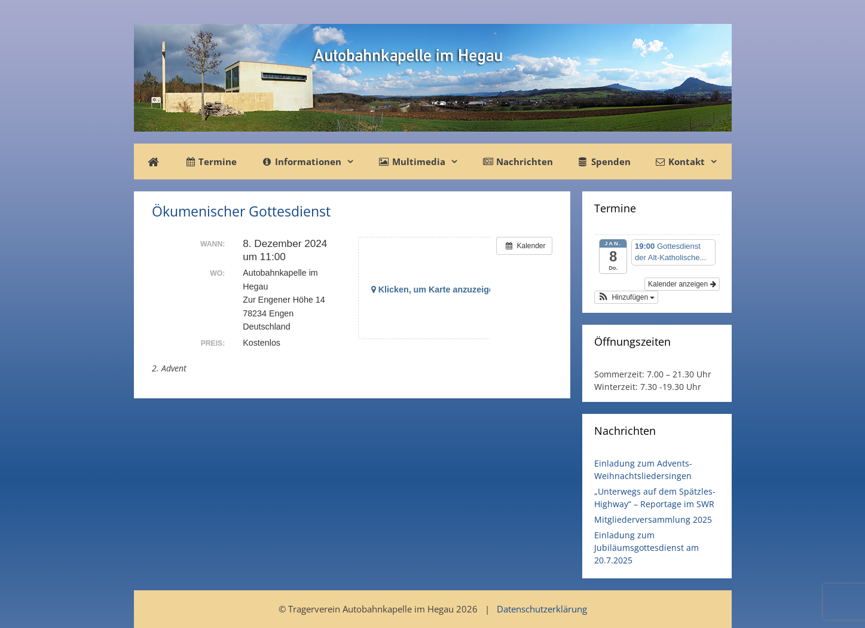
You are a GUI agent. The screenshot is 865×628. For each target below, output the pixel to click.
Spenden (603, 161)
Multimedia (424, 161)
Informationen (313, 161)
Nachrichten (517, 161)
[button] (626, 297)
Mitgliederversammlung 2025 (653, 519)
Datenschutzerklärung (542, 609)
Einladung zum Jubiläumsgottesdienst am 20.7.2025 (646, 547)
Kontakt (692, 161)
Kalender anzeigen (682, 284)
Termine (211, 161)
